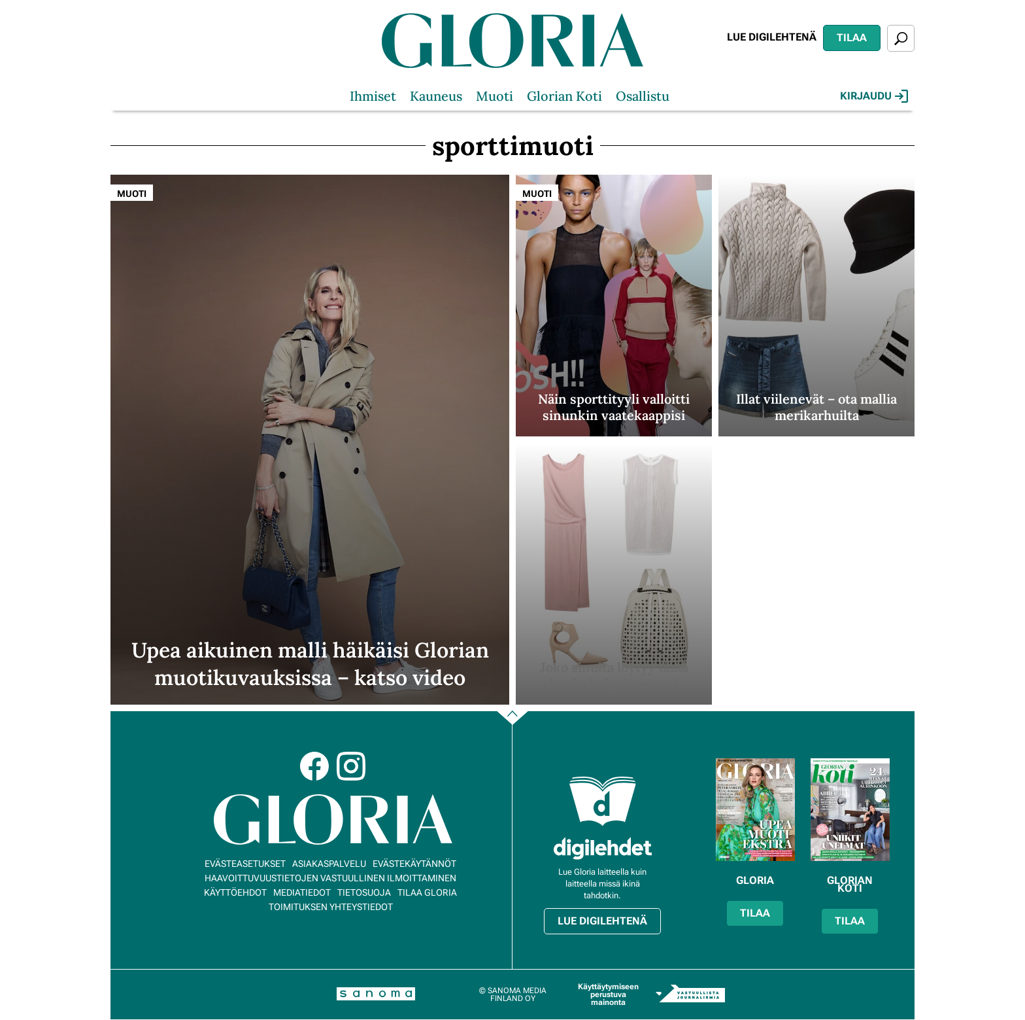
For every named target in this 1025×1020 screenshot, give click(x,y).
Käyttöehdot (235, 892)
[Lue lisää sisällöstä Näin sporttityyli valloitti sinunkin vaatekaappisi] (614, 305)
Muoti (494, 96)
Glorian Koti (564, 96)
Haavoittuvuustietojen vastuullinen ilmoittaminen (330, 878)
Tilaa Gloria (427, 892)
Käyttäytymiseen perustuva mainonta (608, 994)
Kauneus (436, 96)
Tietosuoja (364, 892)
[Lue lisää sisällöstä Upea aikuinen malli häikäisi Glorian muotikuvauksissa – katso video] (309, 440)
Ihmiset (373, 96)
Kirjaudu (874, 96)
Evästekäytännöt (414, 863)
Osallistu (642, 96)
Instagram (351, 766)
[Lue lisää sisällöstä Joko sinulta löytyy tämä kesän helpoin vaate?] (614, 574)
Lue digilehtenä (771, 37)
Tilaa (852, 37)
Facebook (314, 766)
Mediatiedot (302, 892)
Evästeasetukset (245, 863)
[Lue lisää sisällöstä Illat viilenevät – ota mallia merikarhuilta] (816, 305)
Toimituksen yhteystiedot (331, 907)
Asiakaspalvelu (329, 863)
